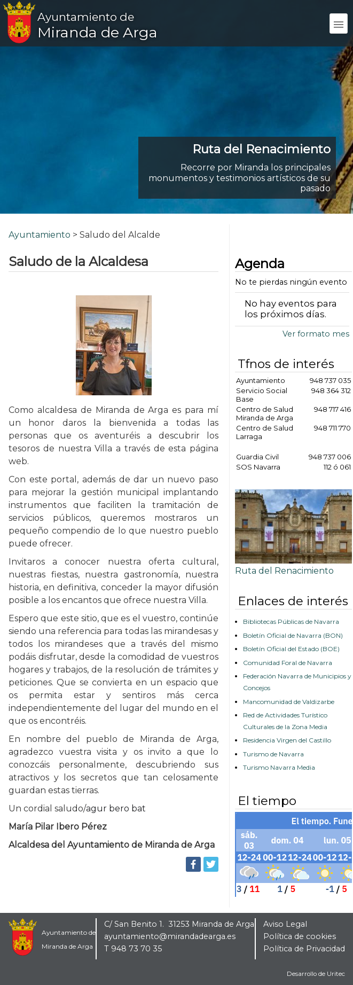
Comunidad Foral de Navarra (287, 663)
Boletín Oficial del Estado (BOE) (291, 649)
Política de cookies (299, 936)
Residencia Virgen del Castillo (287, 740)
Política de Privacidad (304, 948)
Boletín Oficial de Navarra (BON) (293, 635)
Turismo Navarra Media (279, 767)
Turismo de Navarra (273, 754)
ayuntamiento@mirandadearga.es (170, 936)
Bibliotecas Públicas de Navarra (291, 621)
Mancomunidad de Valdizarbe (288, 702)
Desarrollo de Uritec (316, 974)
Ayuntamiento (39, 235)
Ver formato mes (316, 334)
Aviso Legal (285, 924)
